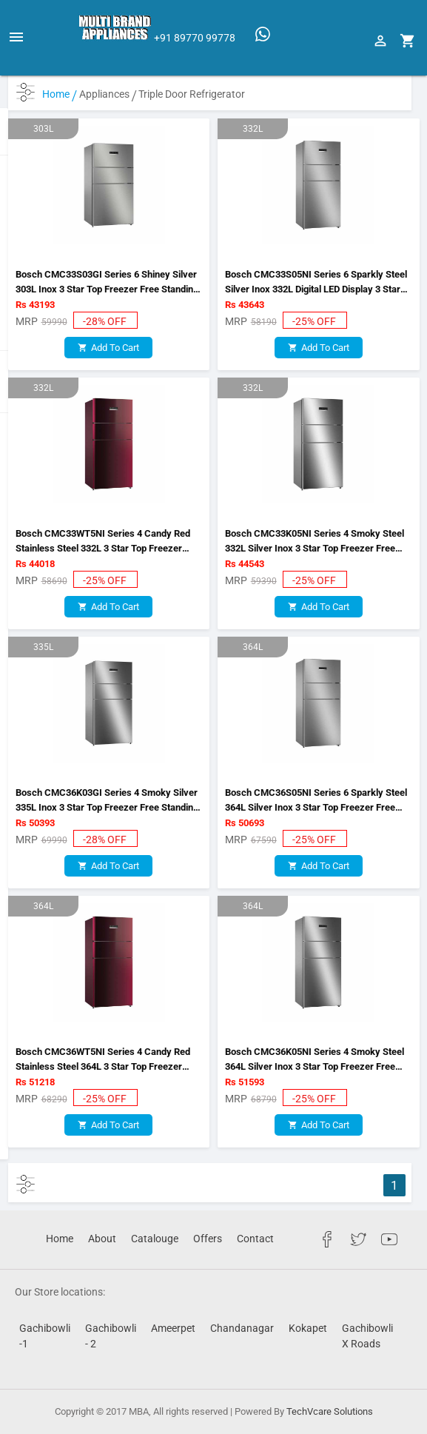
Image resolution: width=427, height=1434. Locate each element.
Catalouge (154, 1238)
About (102, 1238)
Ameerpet (173, 1328)
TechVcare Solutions (329, 1411)
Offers (207, 1238)
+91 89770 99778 (194, 38)
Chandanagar (242, 1328)
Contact (255, 1238)
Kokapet (308, 1328)
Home (59, 94)
